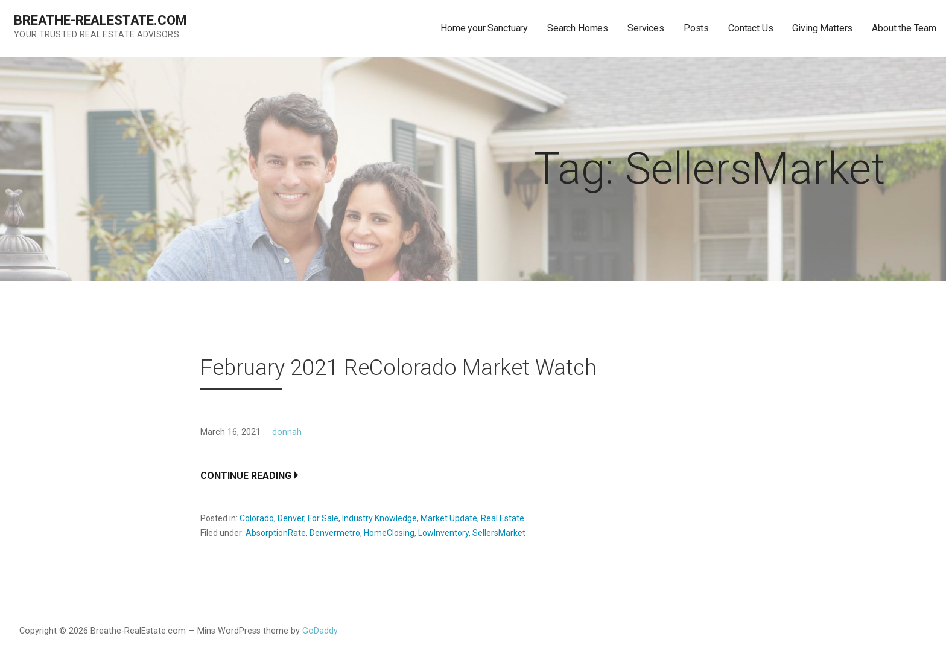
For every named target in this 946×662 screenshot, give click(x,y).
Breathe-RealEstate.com (100, 20)
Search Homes (577, 28)
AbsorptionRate (276, 533)
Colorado (257, 518)
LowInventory (443, 533)
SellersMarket (498, 533)
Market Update (449, 518)
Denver (291, 518)
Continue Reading (245, 475)
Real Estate (502, 518)
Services (645, 28)
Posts (696, 28)
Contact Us (750, 28)
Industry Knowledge (379, 518)
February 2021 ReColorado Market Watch (398, 368)
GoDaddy (320, 631)
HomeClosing (389, 533)
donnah (287, 432)
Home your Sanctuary (484, 28)
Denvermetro (335, 533)
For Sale (323, 518)
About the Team (904, 28)
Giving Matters (822, 28)
